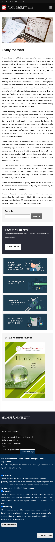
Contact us (13, 247)
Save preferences (9, 525)
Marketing (7, 507)
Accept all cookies (45, 535)
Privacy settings (27, 452)
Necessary (8, 475)
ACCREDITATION (17, 1)
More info (17, 468)
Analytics (7, 491)
